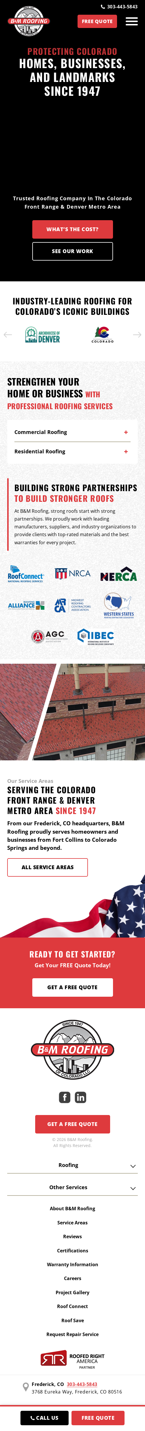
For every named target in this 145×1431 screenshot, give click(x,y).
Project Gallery (72, 1292)
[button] (8, 334)
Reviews (72, 1236)
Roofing (68, 1164)
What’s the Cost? (72, 229)
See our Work (72, 251)
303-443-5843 (119, 6)
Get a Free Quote (72, 987)
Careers (72, 1278)
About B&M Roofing (72, 1208)
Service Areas (72, 1222)
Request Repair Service (72, 1334)
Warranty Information (72, 1264)
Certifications (72, 1250)
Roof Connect (72, 1306)
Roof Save (72, 1320)
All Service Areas (48, 867)
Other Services (68, 1187)
